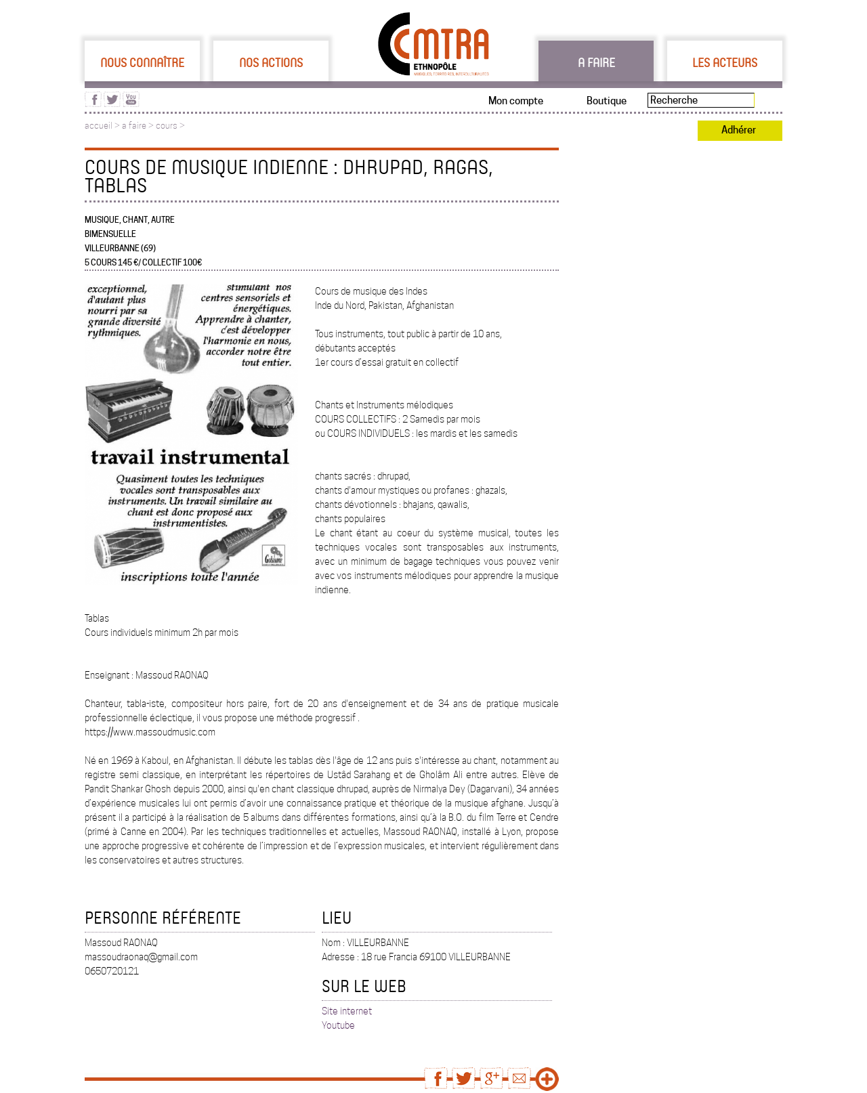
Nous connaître (142, 62)
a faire (134, 126)
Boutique (607, 101)
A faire (596, 62)
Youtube (338, 1025)
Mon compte (515, 101)
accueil (98, 126)
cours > (170, 126)
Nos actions (271, 62)
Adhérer (738, 130)
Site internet (347, 1011)
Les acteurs (724, 62)
